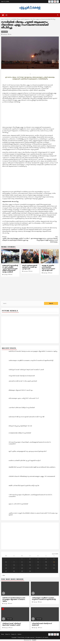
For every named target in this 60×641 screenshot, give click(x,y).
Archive (19, 634)
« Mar (3, 575)
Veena (10, 34)
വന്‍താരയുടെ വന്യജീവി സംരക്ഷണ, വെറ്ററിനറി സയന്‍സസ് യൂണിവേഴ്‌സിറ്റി (44, 598)
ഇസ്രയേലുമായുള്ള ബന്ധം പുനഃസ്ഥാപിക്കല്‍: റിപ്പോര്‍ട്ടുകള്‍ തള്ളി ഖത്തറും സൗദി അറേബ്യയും (44, 239)
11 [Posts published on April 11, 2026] (46, 562)
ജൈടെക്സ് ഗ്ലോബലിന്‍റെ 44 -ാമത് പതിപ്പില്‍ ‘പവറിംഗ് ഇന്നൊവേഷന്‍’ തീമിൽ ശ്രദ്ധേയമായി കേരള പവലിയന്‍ (10, 269)
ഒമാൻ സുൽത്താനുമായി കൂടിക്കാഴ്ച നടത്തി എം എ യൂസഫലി (29, 267)
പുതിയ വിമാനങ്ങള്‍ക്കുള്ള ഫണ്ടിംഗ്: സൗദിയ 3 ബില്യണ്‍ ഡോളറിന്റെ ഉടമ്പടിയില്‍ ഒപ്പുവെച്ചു (16, 238)
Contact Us (13, 634)
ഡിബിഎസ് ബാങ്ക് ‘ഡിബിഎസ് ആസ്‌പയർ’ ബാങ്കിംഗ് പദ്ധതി (11, 624)
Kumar (11, 274)
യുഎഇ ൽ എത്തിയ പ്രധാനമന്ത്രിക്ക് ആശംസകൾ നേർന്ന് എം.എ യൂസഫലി (48, 268)
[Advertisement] (30, 115)
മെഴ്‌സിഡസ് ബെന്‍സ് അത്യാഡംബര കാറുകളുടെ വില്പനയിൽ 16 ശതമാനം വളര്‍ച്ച (13, 599)
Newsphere (38, 637)
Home (2, 634)
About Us (7, 634)
